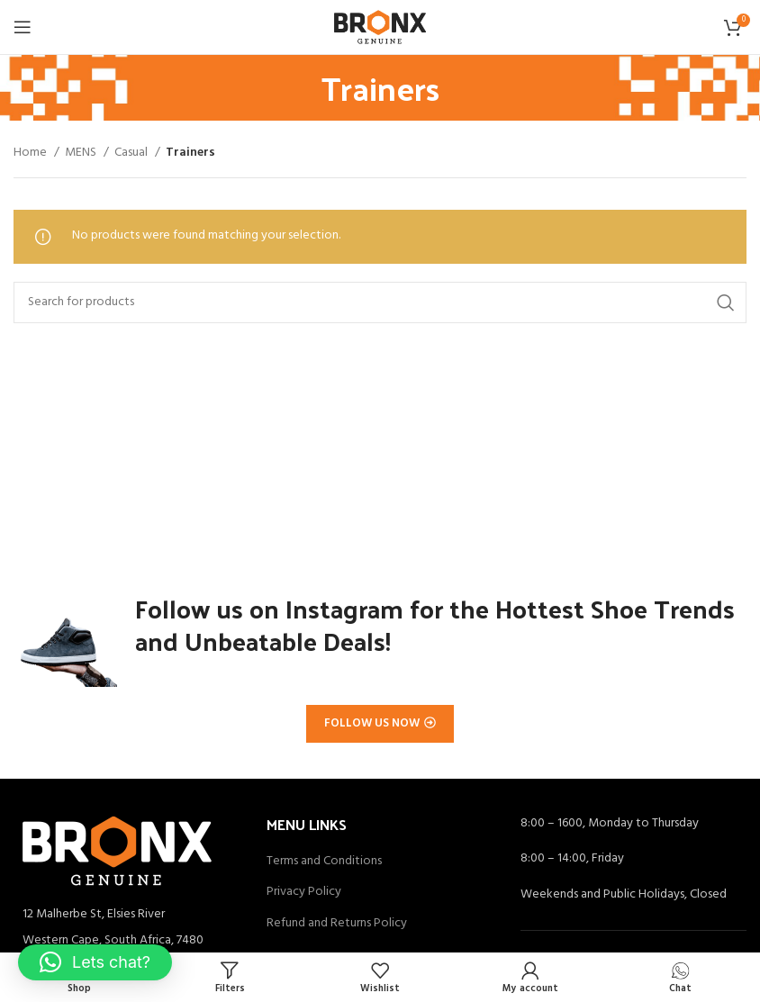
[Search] (380, 302)
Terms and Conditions (324, 862)
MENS (82, 153)
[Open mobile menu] (23, 27)
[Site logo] (380, 27)
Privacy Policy (304, 892)
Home (32, 153)
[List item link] (127, 941)
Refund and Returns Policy (337, 924)
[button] (95, 962)
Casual (132, 153)
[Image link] (117, 850)
